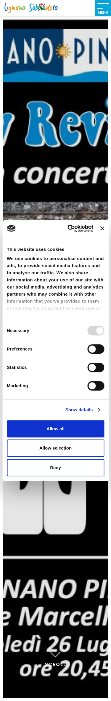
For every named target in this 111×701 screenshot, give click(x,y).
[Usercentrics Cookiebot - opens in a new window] (69, 228)
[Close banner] (102, 228)
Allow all (55, 428)
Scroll (55, 658)
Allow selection (55, 447)
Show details (79, 409)
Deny (55, 467)
